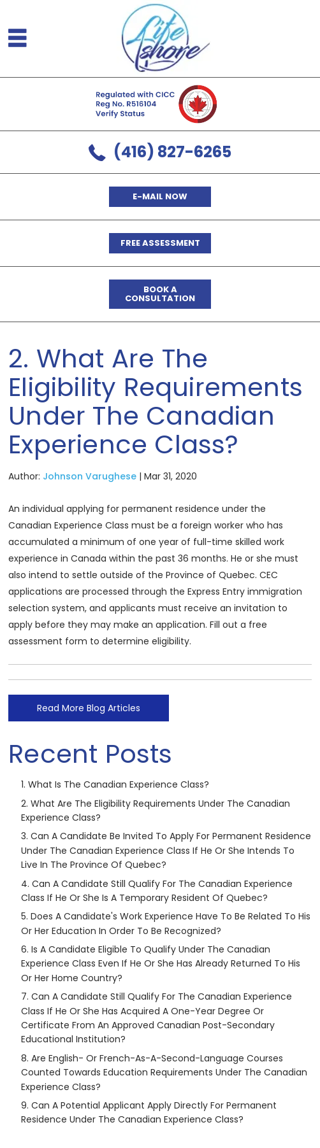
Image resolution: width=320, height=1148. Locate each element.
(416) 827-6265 (172, 151)
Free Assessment (160, 243)
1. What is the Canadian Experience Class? (115, 784)
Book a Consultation (160, 293)
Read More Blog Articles (88, 708)
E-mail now (160, 196)
